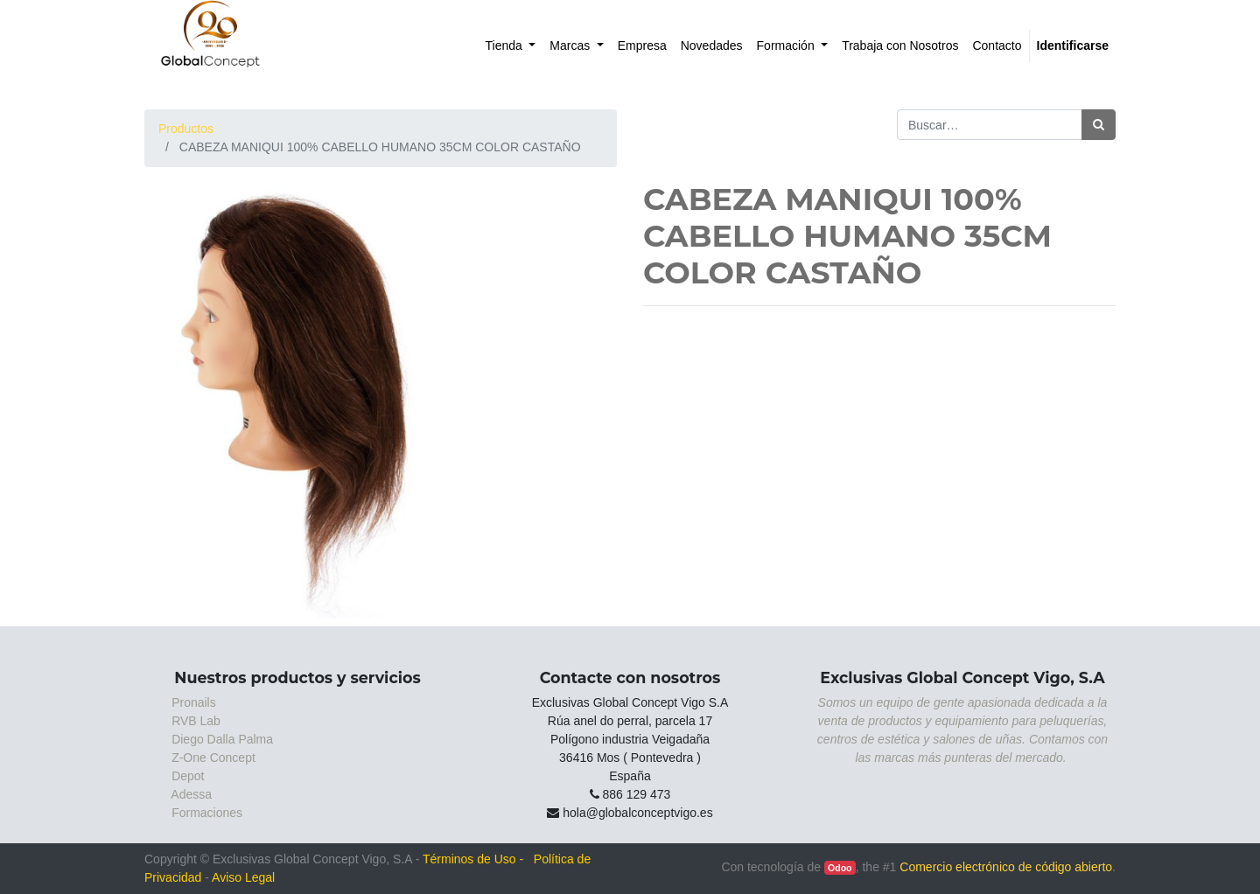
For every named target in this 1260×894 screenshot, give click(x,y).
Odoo (839, 868)
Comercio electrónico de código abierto (1006, 867)
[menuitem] (511, 46)
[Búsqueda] (1099, 124)
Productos (186, 129)
